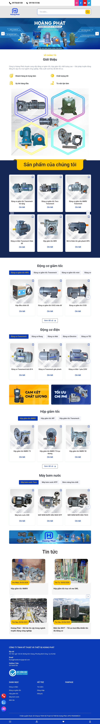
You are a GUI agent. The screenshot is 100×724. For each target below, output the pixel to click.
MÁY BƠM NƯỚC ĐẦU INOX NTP (50, 515)
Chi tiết (22, 207)
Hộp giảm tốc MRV (50, 241)
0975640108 (16, 3)
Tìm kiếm (40, 687)
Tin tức (50, 552)
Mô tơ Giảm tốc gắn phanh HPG (78, 241)
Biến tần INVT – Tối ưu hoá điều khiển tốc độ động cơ (71, 629)
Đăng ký (40, 693)
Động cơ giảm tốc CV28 (77, 305)
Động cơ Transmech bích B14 (22, 369)
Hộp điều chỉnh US (22, 305)
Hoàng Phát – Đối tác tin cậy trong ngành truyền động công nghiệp (28, 629)
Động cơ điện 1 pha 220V (78, 369)
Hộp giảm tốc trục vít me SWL (66, 588)
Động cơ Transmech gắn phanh (50, 369)
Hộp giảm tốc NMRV (19, 588)
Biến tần (12, 700)
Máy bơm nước (14, 697)
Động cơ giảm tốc (15, 690)
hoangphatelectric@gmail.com (19, 660)
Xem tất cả (50, 320)
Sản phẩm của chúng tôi (50, 164)
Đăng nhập (40, 690)
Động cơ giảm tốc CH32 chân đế (50, 305)
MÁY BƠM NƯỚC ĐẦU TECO (78, 515)
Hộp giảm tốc (13, 693)
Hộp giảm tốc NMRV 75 (22, 451)
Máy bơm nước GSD (22, 515)
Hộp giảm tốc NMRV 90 (77, 451)
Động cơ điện (13, 687)
